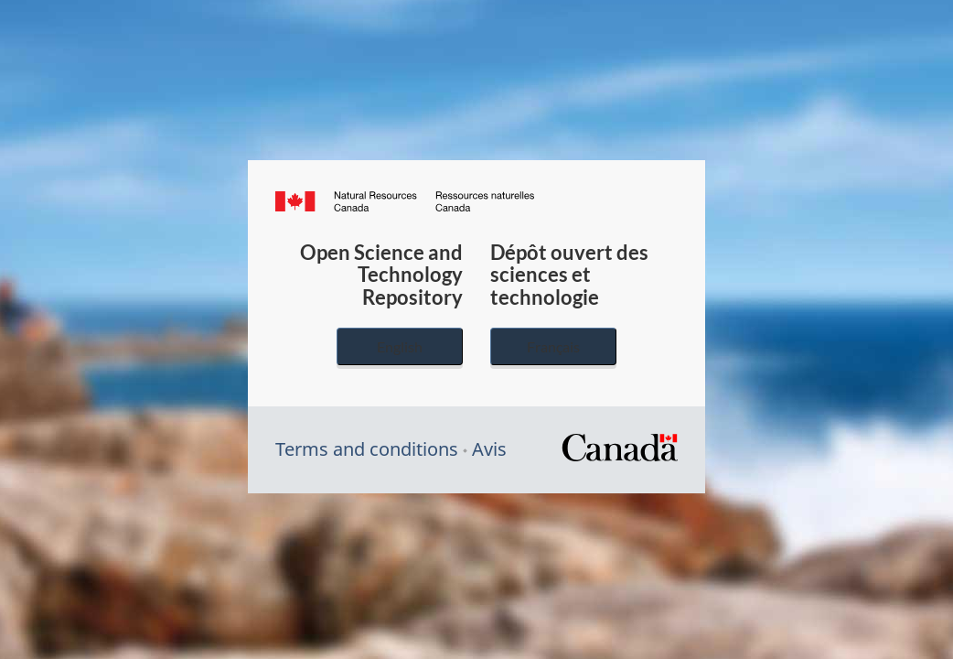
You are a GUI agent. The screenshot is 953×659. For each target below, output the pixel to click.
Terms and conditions (366, 449)
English (400, 346)
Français (553, 346)
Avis (489, 449)
